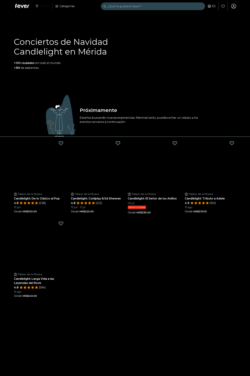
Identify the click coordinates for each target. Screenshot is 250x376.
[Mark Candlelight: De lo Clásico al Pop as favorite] (61, 143)
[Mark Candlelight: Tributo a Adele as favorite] (232, 143)
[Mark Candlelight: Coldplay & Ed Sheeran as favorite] (118, 143)
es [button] (212, 6)
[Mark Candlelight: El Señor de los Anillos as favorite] (175, 143)
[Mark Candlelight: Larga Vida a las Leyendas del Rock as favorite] (61, 223)
